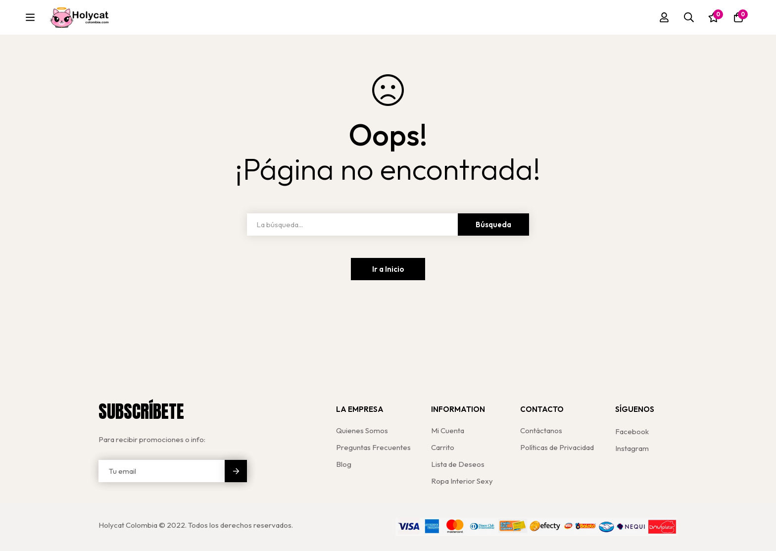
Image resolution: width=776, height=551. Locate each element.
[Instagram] (632, 448)
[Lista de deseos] (713, 18)
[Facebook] (632, 431)
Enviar (236, 471)
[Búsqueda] (689, 18)
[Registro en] (664, 18)
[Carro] (738, 18)
